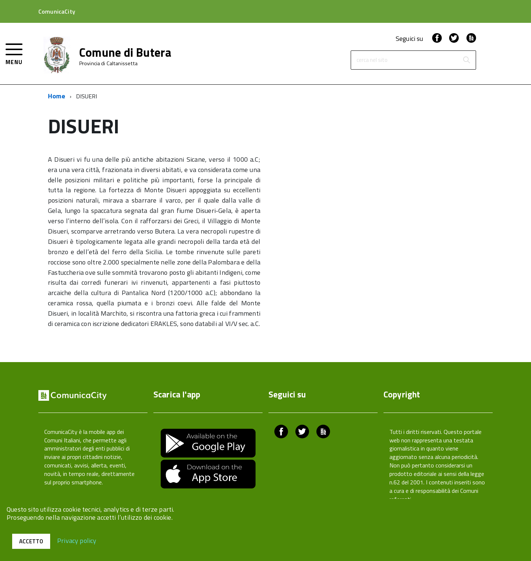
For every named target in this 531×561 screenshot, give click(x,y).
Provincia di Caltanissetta (108, 63)
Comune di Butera (125, 52)
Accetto (31, 541)
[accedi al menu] (14, 53)
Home (56, 96)
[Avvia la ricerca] (466, 60)
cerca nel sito (372, 60)
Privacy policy (77, 540)
